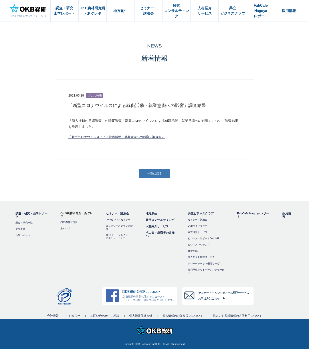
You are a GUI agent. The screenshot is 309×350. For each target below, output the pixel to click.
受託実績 (20, 230)
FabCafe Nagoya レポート (253, 216)
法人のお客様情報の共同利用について (237, 317)
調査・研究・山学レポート (31, 216)
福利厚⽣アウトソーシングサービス (206, 272)
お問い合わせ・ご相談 (104, 317)
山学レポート (23, 236)
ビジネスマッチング (199, 246)
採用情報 (286, 216)
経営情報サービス (197, 233)
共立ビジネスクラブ (201, 215)
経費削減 (193, 252)
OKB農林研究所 (69, 223)
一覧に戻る (155, 174)
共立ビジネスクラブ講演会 (119, 228)
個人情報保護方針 (140, 317)
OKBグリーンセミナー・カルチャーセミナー (119, 238)
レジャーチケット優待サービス (205, 264)
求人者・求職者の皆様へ (160, 236)
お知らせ (74, 317)
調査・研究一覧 (24, 224)
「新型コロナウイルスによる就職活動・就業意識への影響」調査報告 (120, 137)
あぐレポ (65, 230)
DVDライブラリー (198, 227)
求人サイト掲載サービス (201, 258)
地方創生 (151, 215)
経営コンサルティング (160, 221)
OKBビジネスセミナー (118, 221)
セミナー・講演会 (117, 215)
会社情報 (53, 317)
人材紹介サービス (157, 227)
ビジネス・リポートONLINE (203, 239)
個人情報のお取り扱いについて (182, 317)
